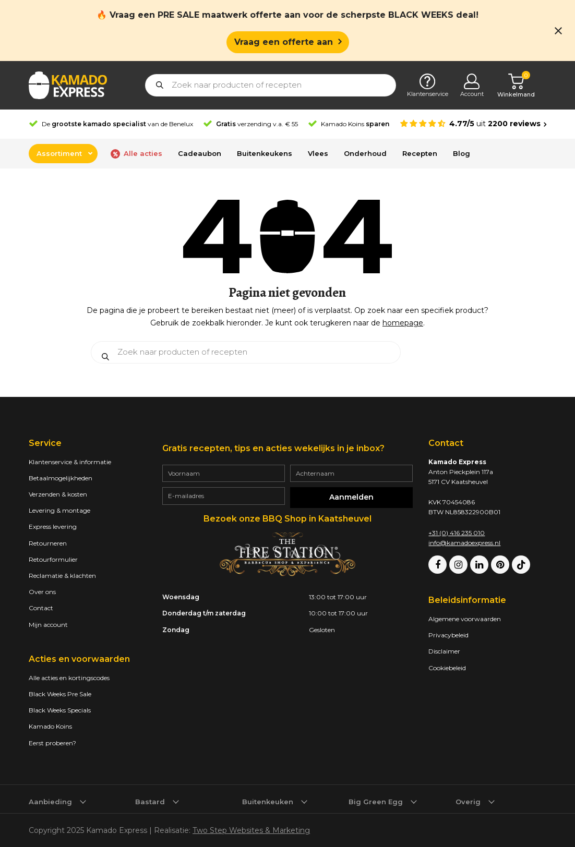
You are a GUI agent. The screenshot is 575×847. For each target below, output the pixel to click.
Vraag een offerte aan (283, 41)
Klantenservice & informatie (70, 462)
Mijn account (48, 624)
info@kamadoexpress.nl (464, 543)
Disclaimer (444, 651)
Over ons (42, 592)
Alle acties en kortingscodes (69, 678)
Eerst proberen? (52, 743)
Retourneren (48, 543)
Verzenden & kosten (58, 494)
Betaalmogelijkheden (60, 478)
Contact (41, 608)
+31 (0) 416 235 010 (456, 533)
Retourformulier (53, 559)
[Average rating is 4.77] (473, 123)
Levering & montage (59, 510)
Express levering (53, 526)
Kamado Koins (50, 726)
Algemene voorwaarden (464, 619)
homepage (402, 323)
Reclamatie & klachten (62, 575)
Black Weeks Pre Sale (60, 694)
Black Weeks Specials (60, 710)
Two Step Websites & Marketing (251, 830)
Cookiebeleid (447, 668)
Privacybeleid (448, 635)
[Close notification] (558, 31)
